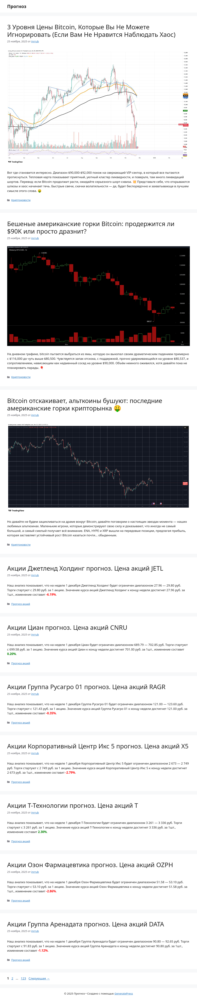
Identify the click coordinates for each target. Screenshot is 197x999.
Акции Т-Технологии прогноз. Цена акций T (72, 805)
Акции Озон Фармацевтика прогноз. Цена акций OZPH (90, 864)
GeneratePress (123, 993)
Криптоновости (21, 200)
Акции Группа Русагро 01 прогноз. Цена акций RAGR (86, 687)
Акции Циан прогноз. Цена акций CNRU (67, 627)
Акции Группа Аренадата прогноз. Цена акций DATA (85, 924)
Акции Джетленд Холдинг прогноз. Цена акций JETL (85, 568)
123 (24, 978)
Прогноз (16, 6)
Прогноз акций (20, 604)
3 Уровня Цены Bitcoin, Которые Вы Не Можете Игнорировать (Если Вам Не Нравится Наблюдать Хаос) (91, 31)
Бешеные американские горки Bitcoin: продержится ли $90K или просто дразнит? (90, 227)
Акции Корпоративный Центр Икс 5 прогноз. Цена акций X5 (98, 746)
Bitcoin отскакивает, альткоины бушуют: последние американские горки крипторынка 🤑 (84, 404)
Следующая (39, 978)
